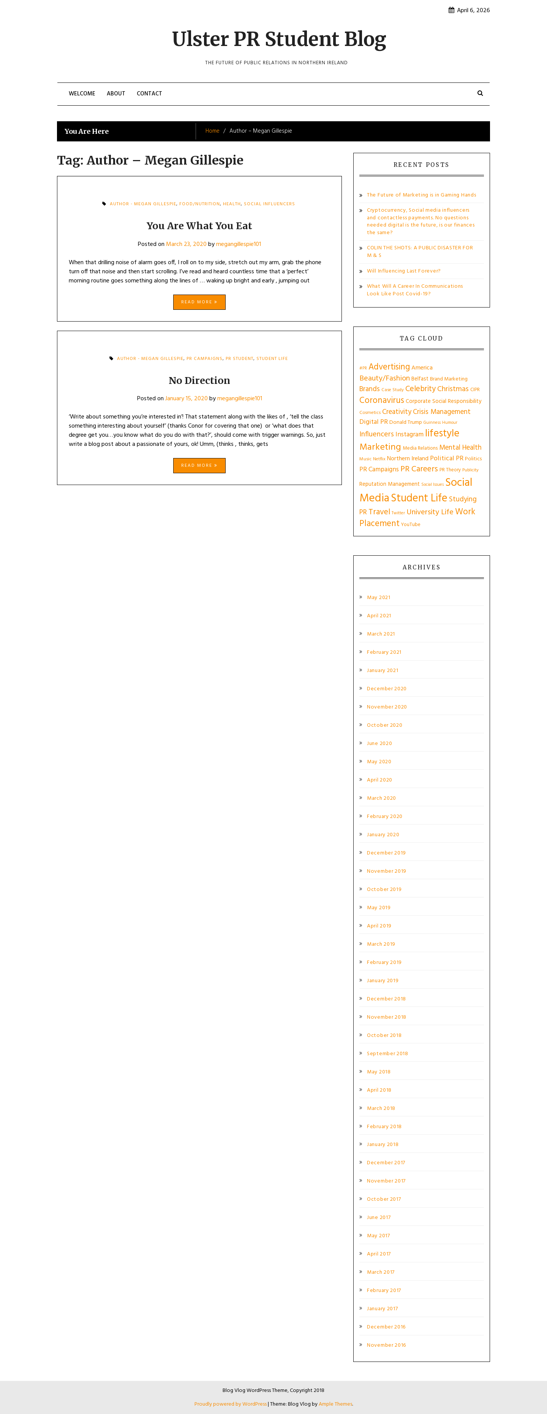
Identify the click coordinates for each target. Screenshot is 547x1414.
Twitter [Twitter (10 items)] (398, 513)
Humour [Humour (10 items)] (449, 422)
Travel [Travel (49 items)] (379, 512)
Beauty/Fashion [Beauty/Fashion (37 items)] (384, 379)
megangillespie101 (238, 244)
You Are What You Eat (199, 226)
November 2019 (386, 871)
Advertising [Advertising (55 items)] (389, 367)
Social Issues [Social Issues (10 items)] (432, 484)
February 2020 (385, 817)
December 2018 (386, 999)
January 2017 (382, 1309)
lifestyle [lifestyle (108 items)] (442, 434)
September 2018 (387, 1054)
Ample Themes (335, 1404)
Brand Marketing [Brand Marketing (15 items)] (449, 379)
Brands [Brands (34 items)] (369, 389)
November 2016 (386, 1345)
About (116, 93)
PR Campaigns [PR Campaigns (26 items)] (379, 469)
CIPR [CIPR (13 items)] (475, 390)
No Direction (199, 380)
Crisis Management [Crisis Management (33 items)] (442, 412)
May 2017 (378, 1236)
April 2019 (379, 926)
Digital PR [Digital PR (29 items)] (373, 422)
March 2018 (381, 1109)
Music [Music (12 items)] (365, 459)
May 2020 (379, 762)
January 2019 (382, 981)
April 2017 (379, 1254)
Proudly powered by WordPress (231, 1404)
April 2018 (379, 1090)
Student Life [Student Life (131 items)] (419, 498)
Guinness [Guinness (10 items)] (432, 422)
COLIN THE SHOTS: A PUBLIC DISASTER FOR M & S (420, 252)
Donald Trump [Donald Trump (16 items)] (405, 422)
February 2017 (384, 1291)
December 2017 (386, 1163)
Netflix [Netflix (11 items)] (379, 459)
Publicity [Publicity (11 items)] (470, 470)
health (232, 204)
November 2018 (386, 1017)
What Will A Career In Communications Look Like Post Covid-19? (415, 290)
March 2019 (381, 944)
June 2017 (378, 1218)
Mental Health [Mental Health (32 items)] (460, 447)
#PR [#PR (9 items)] (363, 368)
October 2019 (384, 890)
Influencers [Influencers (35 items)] (376, 435)
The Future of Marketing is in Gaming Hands (421, 195)
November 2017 (386, 1181)
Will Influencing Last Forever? (404, 271)
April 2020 (379, 780)
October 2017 (384, 1199)
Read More (199, 302)
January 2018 (382, 1145)
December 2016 (386, 1327)
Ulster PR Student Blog (279, 39)
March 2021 (381, 634)
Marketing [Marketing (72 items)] (380, 447)
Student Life (272, 359)
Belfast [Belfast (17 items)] (419, 379)
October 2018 (384, 1036)
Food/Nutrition (199, 204)
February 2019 (384, 963)
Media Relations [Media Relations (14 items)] (420, 448)
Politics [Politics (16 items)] (473, 459)
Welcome (82, 93)
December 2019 (386, 853)
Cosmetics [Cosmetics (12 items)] (370, 413)
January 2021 (382, 671)
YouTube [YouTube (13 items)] (411, 525)
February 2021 (384, 652)
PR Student (239, 359)
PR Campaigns (205, 359)
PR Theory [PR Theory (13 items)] (450, 470)
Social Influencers (269, 204)
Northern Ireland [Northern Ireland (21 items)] (407, 459)
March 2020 (381, 798)
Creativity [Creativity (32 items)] (396, 412)
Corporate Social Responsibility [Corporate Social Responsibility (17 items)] (443, 401)
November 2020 (387, 707)
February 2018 (384, 1127)
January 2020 (383, 835)
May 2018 (379, 1072)
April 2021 (379, 616)
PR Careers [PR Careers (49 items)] (419, 469)
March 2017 (381, 1272)
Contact (149, 93)
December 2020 (387, 689)
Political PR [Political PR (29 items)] (446, 458)
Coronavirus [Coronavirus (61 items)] (381, 401)
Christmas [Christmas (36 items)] (453, 389)
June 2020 (379, 744)
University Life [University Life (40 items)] (430, 512)
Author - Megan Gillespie (143, 204)
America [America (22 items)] (422, 368)
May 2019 (379, 908)
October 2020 (384, 725)
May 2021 (378, 598)
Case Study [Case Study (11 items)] (392, 390)
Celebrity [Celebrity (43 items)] (420, 389)
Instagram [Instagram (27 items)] (409, 434)
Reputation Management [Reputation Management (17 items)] (389, 484)
